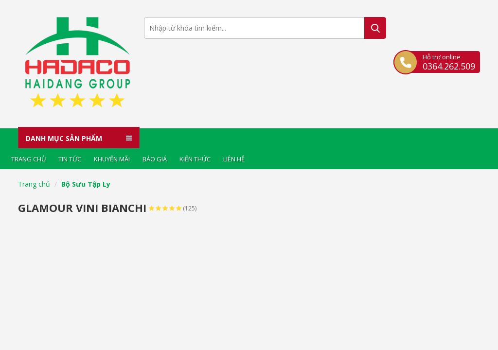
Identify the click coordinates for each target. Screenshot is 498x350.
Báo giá (154, 159)
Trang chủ (28, 159)
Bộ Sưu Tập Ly (85, 184)
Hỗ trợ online (449, 61)
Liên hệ (234, 159)
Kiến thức (195, 159)
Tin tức (69, 159)
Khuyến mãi (112, 159)
